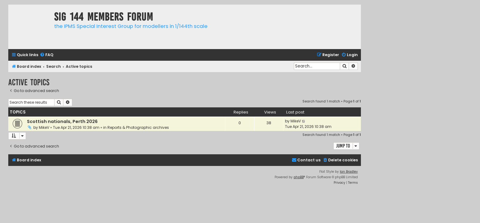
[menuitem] (46, 55)
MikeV (44, 127)
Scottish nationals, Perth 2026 (62, 121)
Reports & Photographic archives (138, 127)
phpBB (299, 177)
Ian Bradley (349, 171)
